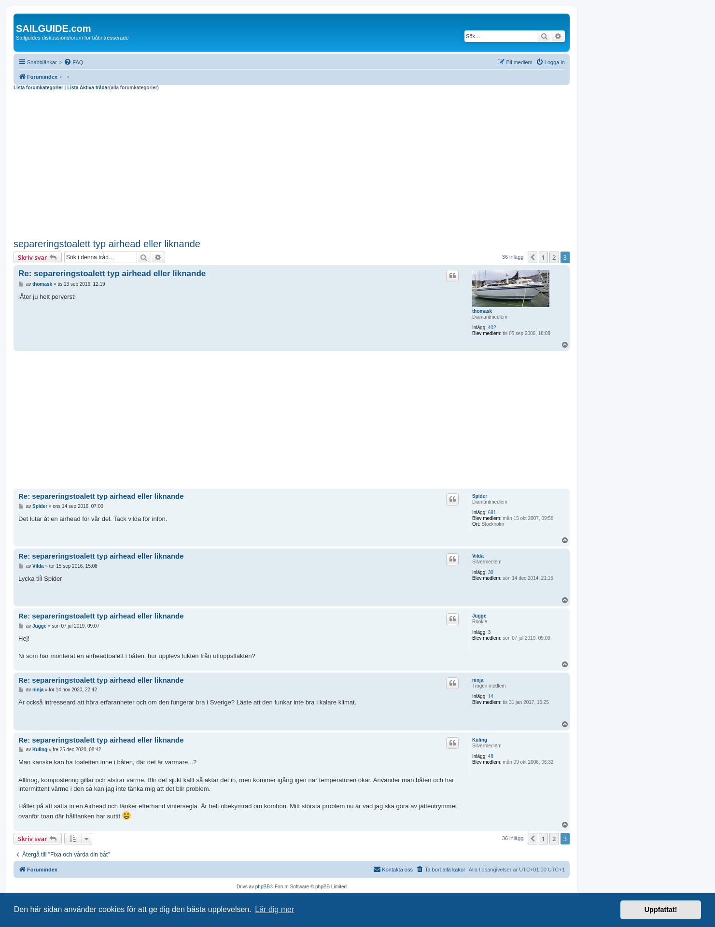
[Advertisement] (292, 163)
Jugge (479, 615)
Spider (479, 496)
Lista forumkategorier (38, 87)
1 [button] (543, 257)
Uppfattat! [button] (661, 909)
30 (490, 572)
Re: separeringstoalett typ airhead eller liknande (112, 273)
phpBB (262, 886)
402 (492, 327)
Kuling (479, 740)
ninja (477, 680)
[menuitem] (73, 62)
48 (490, 756)
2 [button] (554, 257)
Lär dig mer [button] (274, 909)
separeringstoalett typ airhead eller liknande (107, 244)
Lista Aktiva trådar (88, 87)
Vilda (478, 556)
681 (492, 512)
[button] (532, 257)
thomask (482, 311)
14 (490, 696)
